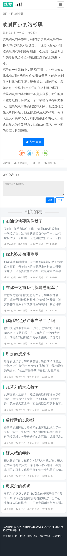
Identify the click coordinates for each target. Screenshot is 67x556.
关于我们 (8, 535)
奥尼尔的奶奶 (18, 486)
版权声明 (45, 535)
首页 (5, 13)
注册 (60, 200)
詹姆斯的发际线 (20, 420)
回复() (50, 163)
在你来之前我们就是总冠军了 (32, 287)
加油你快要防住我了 (24, 221)
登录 (50, 200)
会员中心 (57, 535)
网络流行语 (17, 13)
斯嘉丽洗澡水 (18, 353)
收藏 (7, 163)
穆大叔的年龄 (18, 453)
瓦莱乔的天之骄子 (22, 386)
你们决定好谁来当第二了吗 (30, 320)
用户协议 (20, 535)
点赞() (33, 141)
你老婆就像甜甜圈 (22, 254)
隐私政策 (33, 535)
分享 (36, 163)
